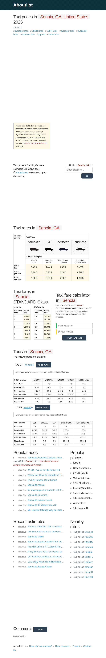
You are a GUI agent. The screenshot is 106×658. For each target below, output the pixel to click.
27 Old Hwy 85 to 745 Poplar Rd (43, 470)
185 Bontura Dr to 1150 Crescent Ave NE (48, 531)
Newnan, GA (85, 547)
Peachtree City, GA (88, 537)
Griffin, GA (84, 557)
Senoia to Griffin (35, 537)
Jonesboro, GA (86, 567)
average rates (21, 31)
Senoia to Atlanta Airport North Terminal (47, 541)
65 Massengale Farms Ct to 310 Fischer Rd (49, 490)
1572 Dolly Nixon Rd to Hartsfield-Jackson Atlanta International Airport (62, 562)
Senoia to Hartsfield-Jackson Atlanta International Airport (55, 458)
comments (53, 34)
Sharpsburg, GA (87, 532)
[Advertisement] (53, 55)
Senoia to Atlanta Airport (39, 567)
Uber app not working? (40, 646)
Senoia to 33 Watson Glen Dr (42, 505)
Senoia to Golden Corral (39, 500)
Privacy (76, 646)
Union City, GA (86, 572)
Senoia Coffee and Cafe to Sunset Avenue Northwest (53, 526)
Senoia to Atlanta (36, 485)
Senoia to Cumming (37, 495)
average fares (68, 31)
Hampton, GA (85, 552)
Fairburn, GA (85, 562)
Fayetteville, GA (86, 542)
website (28, 365)
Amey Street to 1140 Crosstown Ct (44, 552)
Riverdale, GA (86, 577)
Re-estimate (20, 172)
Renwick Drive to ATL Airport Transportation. (49, 547)
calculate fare (28, 34)
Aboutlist (23, 4)
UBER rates (37, 31)
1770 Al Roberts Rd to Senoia (42, 480)
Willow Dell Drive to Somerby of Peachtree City (51, 475)
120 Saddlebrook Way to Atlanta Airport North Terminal (54, 556)
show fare (22, 458)
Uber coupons (62, 646)
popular (41, 34)
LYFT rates (52, 31)
